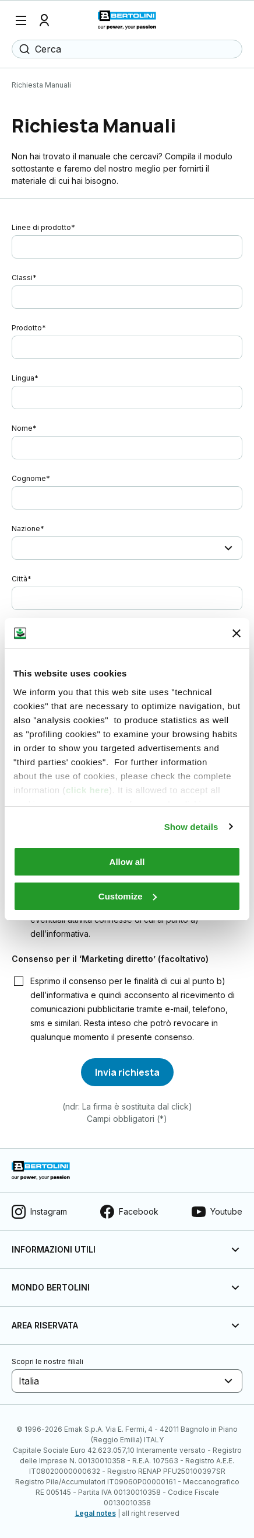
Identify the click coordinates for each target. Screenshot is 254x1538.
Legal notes (95, 1513)
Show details (191, 827)
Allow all (127, 862)
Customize (127, 896)
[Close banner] (236, 633)
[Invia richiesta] (127, 1072)
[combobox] (20, 548)
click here (87, 790)
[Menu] (21, 20)
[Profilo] (44, 20)
